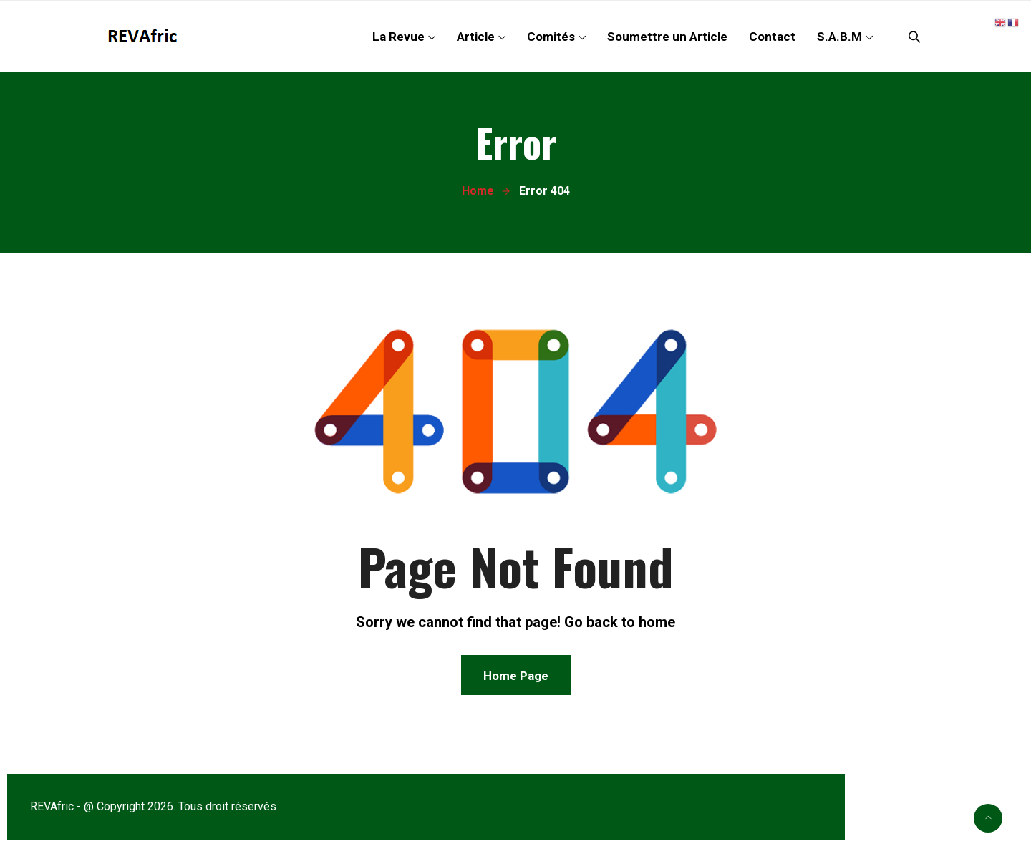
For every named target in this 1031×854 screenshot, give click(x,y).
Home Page (515, 676)
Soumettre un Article (667, 36)
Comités (551, 36)
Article (476, 36)
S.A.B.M (839, 36)
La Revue (398, 36)
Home (478, 191)
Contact (772, 36)
